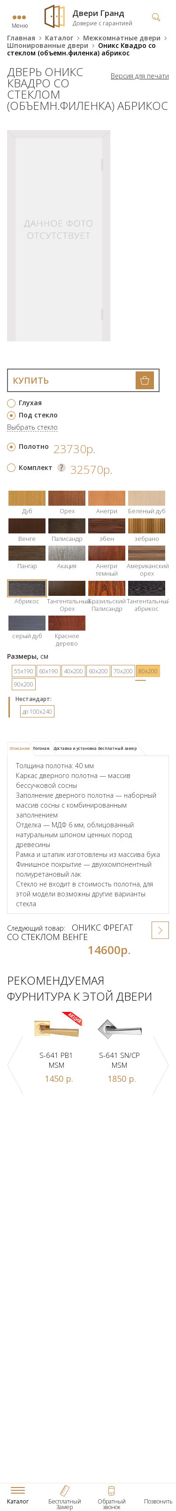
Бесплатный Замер (64, 1504)
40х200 (73, 671)
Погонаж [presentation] (41, 748)
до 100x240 (37, 712)
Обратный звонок (112, 1504)
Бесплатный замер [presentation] (117, 748)
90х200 (23, 684)
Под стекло (38, 414)
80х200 (148, 671)
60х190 (48, 671)
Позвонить (158, 1501)
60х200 (98, 671)
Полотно (34, 446)
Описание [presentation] (20, 748)
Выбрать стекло (32, 428)
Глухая (30, 402)
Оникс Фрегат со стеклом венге (70, 932)
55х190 (23, 671)
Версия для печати (140, 76)
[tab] (21, 749)
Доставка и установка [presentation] (75, 748)
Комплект (36, 467)
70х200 (123, 671)
